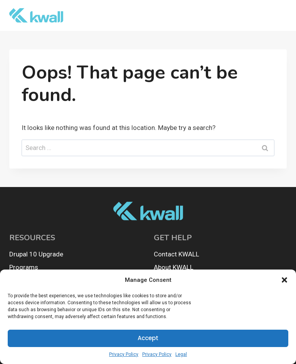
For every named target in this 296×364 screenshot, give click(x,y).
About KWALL (173, 267)
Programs (23, 267)
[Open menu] (278, 15)
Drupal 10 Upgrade (36, 254)
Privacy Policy (123, 354)
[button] (284, 280)
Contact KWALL (176, 254)
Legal (181, 354)
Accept (148, 338)
